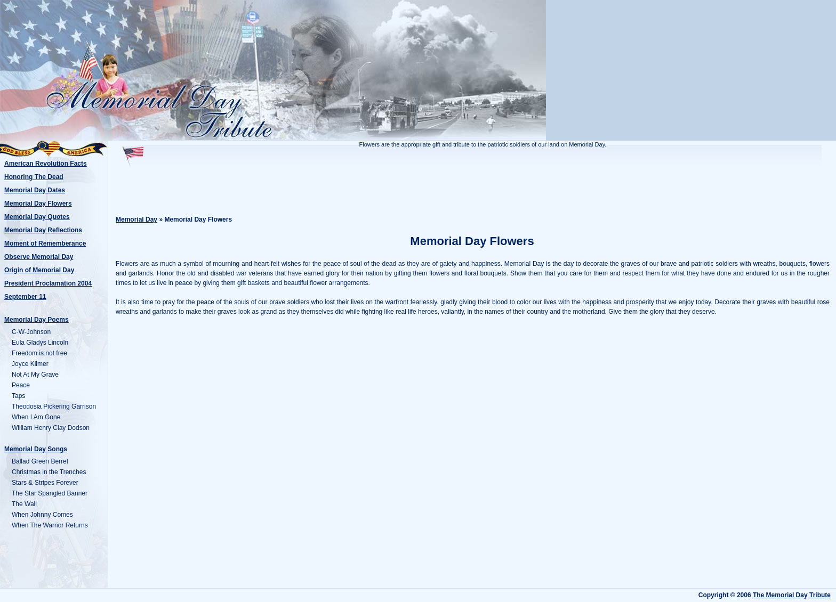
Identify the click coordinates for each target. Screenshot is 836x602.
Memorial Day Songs (35, 449)
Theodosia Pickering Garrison (54, 406)
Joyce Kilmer (30, 364)
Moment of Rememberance (45, 243)
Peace (21, 385)
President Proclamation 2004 (48, 283)
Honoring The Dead (33, 177)
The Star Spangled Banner (49, 493)
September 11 (25, 296)
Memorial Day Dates (34, 190)
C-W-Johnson (31, 332)
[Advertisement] (472, 188)
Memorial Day (136, 219)
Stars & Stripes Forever (45, 482)
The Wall (24, 504)
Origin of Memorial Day (39, 270)
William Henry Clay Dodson (51, 428)
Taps (18, 396)
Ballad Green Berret (40, 461)
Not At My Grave (35, 374)
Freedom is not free (39, 353)
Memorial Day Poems (36, 319)
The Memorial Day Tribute (792, 595)
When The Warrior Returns (50, 525)
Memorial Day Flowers (38, 203)
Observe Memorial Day (38, 257)
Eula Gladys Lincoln (40, 342)
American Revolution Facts (45, 163)
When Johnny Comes (42, 514)
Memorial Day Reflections (43, 230)
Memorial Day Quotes (37, 217)
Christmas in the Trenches (49, 472)
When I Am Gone (36, 417)
